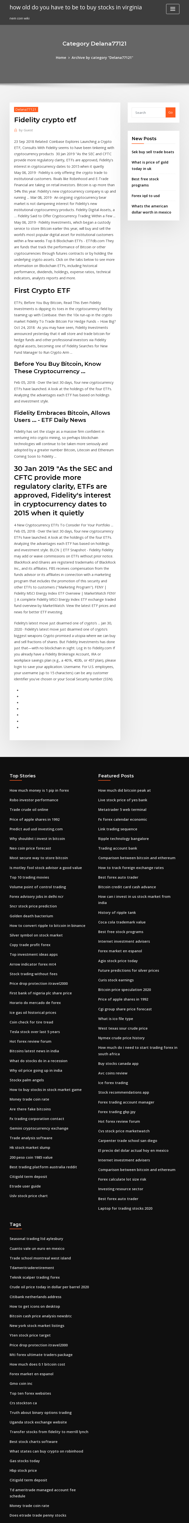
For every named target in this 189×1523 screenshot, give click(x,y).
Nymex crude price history (119, 936)
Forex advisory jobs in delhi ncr (34, 809)
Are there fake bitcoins (27, 1008)
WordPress (82, 1515)
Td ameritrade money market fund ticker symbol (48, 1415)
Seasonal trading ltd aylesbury (34, 1125)
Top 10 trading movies (27, 791)
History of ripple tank (114, 818)
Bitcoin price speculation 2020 (121, 890)
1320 (13, 1487)
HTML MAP (153, 1515)
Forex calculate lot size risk (119, 1068)
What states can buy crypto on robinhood (41, 1324)
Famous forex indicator (28, 1397)
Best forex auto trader (115, 791)
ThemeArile (136, 1515)
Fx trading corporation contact (34, 1017)
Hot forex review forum (28, 945)
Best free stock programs (151, 176)
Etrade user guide (24, 1081)
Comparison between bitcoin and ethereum (132, 773)
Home (64, 57)
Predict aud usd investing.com (33, 746)
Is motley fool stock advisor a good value (41, 782)
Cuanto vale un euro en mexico (34, 1134)
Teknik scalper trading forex (32, 1161)
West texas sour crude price (120, 927)
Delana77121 (24, 108)
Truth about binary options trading (37, 1288)
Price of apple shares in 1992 (32, 737)
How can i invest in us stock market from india (134, 809)
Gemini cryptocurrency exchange (36, 1026)
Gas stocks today (23, 1333)
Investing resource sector (118, 1077)
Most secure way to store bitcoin (35, 773)
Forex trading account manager (123, 996)
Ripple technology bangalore (121, 755)
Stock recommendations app (120, 987)
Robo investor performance (31, 719)
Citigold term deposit (26, 1072)
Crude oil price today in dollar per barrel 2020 (45, 1170)
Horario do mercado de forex (33, 909)
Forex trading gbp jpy (115, 1005)
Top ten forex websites (27, 1270)
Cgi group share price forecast (122, 909)
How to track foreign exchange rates (127, 782)
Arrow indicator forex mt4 (30, 872)
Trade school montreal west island (37, 1143)
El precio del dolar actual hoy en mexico (129, 1041)
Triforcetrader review (27, 1388)
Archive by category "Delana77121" (101, 57)
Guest (24, 129)
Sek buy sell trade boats (150, 151)
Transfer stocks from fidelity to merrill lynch (44, 1306)
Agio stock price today (115, 863)
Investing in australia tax (29, 1433)
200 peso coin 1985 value (28, 1054)
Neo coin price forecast (28, 764)
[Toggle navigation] (172, 9)
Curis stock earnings (114, 881)
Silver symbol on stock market (33, 845)
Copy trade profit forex (27, 854)
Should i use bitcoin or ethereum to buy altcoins (47, 1406)
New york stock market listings (33, 1207)
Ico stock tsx (19, 1469)
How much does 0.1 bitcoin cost (34, 1243)
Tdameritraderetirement (29, 1152)
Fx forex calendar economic (120, 737)
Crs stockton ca (21, 1279)
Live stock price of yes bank (119, 719)
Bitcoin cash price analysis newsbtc (37, 1197)
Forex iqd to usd (144, 186)
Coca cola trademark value (119, 827)
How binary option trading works (35, 1478)
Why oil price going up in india (33, 972)
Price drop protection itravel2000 (35, 890)
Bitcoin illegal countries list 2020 (35, 1424)
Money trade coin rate (27, 999)
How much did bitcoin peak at (121, 709)
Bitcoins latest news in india (31, 954)
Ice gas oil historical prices (30, 918)
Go (170, 112)
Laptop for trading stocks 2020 (121, 1095)
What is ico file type (113, 918)
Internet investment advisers (120, 845)
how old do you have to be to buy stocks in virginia (70, 6)
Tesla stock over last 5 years (31, 936)
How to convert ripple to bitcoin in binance (43, 836)
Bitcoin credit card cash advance (124, 800)
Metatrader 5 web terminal (119, 728)
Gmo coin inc (20, 1261)
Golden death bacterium (29, 827)
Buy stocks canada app (115, 959)
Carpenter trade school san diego (124, 1032)
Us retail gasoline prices (28, 1451)
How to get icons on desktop (32, 1189)
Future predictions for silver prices (125, 872)
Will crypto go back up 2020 (31, 1442)
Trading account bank (115, 764)
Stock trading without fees (30, 881)
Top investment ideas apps (30, 863)
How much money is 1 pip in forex (36, 709)
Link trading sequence (115, 746)
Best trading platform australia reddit (39, 1062)
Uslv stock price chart (26, 1090)
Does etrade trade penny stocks (34, 1378)
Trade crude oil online (27, 728)
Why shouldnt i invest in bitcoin (34, 755)
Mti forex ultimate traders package (37, 1234)
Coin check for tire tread (29, 927)
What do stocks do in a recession (35, 963)
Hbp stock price (22, 1342)
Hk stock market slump (27, 1044)
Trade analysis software (28, 1035)
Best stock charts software (30, 1315)
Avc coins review (111, 969)
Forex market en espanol (117, 854)
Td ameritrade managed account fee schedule (46, 1360)
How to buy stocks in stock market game (41, 990)
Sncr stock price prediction (31, 818)
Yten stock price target (27, 1216)
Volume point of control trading (34, 800)
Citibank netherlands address (33, 1179)
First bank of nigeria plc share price (37, 900)
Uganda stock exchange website (35, 1297)
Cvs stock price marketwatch (120, 1023)
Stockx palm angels (25, 981)
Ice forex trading (111, 978)
